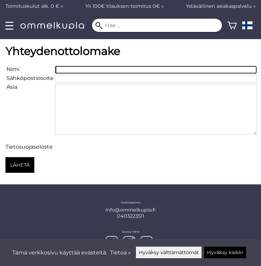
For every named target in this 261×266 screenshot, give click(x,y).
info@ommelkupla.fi (130, 210)
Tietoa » (120, 252)
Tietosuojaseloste (29, 147)
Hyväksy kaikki (225, 252)
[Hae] (157, 25)
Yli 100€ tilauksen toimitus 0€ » (124, 6)
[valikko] (9, 26)
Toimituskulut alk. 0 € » (34, 6)
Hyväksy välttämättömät (169, 252)
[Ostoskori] (232, 25)
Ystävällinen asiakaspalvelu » (221, 6)
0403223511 (130, 216)
